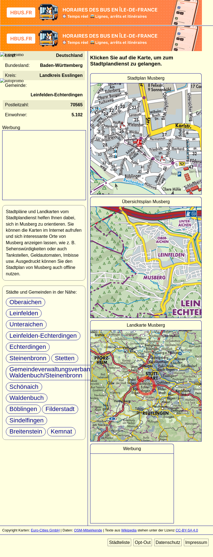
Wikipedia (128, 530)
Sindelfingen (26, 420)
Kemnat (61, 431)
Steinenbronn (27, 358)
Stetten (65, 358)
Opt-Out (143, 542)
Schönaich (24, 386)
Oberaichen (25, 302)
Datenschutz (168, 542)
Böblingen (23, 408)
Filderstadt (60, 408)
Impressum (196, 542)
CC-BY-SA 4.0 (187, 530)
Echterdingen (27, 346)
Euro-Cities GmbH (45, 530)
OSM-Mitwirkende (88, 530)
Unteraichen (26, 324)
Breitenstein (25, 431)
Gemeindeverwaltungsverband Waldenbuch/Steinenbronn (51, 372)
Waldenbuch (26, 397)
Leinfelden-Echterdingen (43, 335)
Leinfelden (23, 313)
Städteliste (119, 542)
